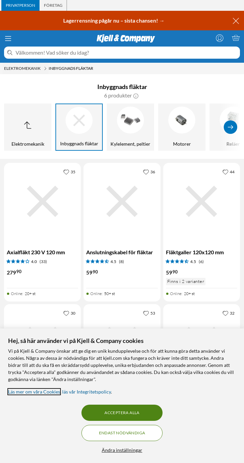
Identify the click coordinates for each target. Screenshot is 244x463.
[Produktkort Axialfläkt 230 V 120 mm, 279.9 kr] (42, 201)
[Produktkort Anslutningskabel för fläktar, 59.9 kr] (121, 201)
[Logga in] (220, 38)
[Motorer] (181, 127)
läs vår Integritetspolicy (86, 392)
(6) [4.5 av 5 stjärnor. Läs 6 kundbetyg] (201, 261)
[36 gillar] (149, 172)
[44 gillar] (228, 172)
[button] (136, 95)
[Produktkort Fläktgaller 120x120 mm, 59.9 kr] (201, 201)
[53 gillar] (149, 313)
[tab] (20, 5)
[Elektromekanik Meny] (45, 68)
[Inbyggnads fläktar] (79, 127)
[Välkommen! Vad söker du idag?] (126, 53)
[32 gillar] (228, 313)
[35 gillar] (69, 172)
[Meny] (8, 38)
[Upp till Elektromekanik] (27, 127)
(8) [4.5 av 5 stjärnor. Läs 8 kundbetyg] (121, 261)
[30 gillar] (69, 313)
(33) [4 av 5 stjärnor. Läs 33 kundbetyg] (43, 261)
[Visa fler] (230, 127)
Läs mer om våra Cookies (34, 392)
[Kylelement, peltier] (130, 127)
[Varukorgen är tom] (236, 38)
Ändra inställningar (122, 450)
